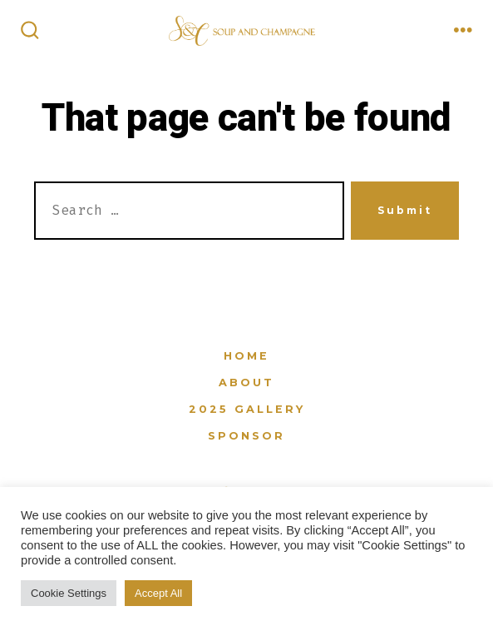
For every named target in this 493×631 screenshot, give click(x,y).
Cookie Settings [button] (68, 593)
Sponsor (246, 436)
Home (246, 356)
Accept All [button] (158, 593)
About (246, 382)
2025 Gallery (247, 409)
